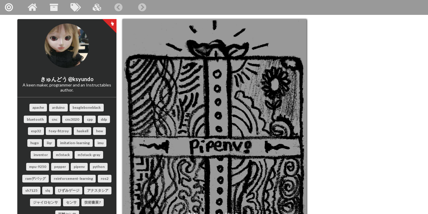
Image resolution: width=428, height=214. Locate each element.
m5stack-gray (89, 154)
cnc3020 (72, 119)
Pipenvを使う (194, 166)
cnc (54, 119)
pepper (60, 166)
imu (100, 143)
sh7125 (31, 190)
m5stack (63, 154)
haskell (82, 131)
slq (47, 190)
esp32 (36, 131)
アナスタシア (97, 190)
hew (99, 131)
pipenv (79, 166)
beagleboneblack (87, 107)
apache (38, 107)
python (99, 166)
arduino (58, 107)
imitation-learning (75, 143)
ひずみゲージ (68, 190)
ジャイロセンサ (45, 202)
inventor (41, 154)
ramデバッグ (35, 178)
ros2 (104, 178)
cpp (90, 119)
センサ (71, 202)
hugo (34, 143)
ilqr (49, 143)
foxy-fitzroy (59, 131)
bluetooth (35, 119)
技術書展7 (92, 202)
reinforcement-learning (73, 178)
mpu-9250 (37, 166)
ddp (104, 119)
